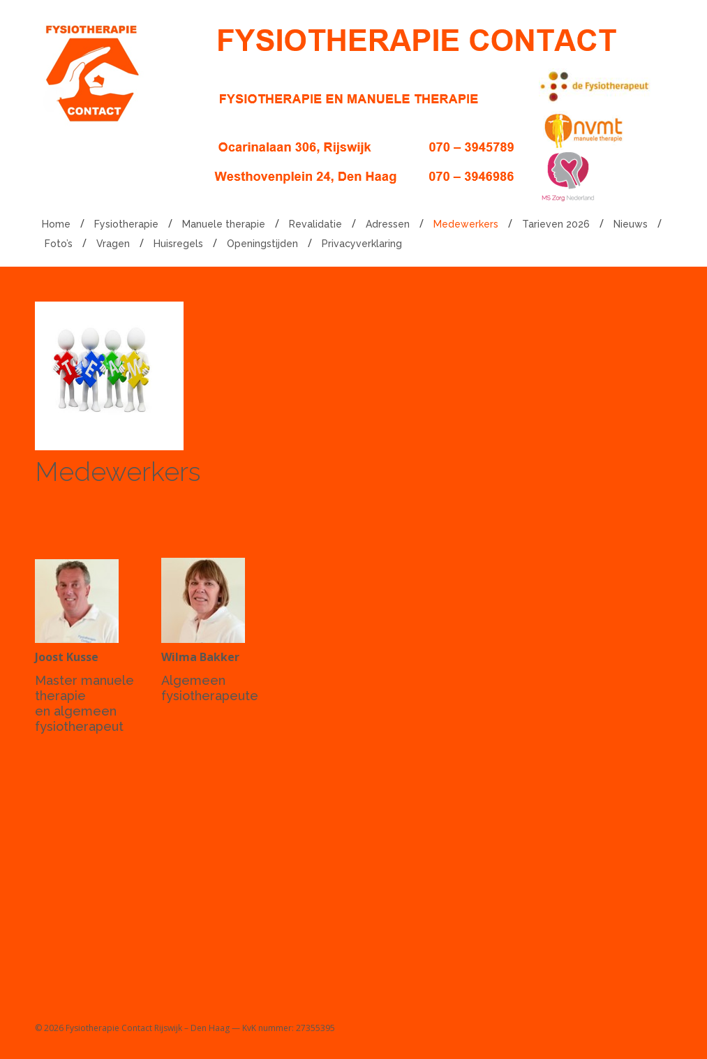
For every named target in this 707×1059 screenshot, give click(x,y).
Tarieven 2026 (556, 224)
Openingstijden (262, 243)
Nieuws (630, 224)
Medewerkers (465, 224)
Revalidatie (315, 224)
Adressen (388, 224)
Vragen (113, 243)
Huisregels (178, 243)
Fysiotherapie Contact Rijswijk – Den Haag (148, 1028)
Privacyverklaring (362, 243)
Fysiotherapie (126, 224)
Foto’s (59, 243)
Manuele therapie (223, 224)
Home (56, 224)
